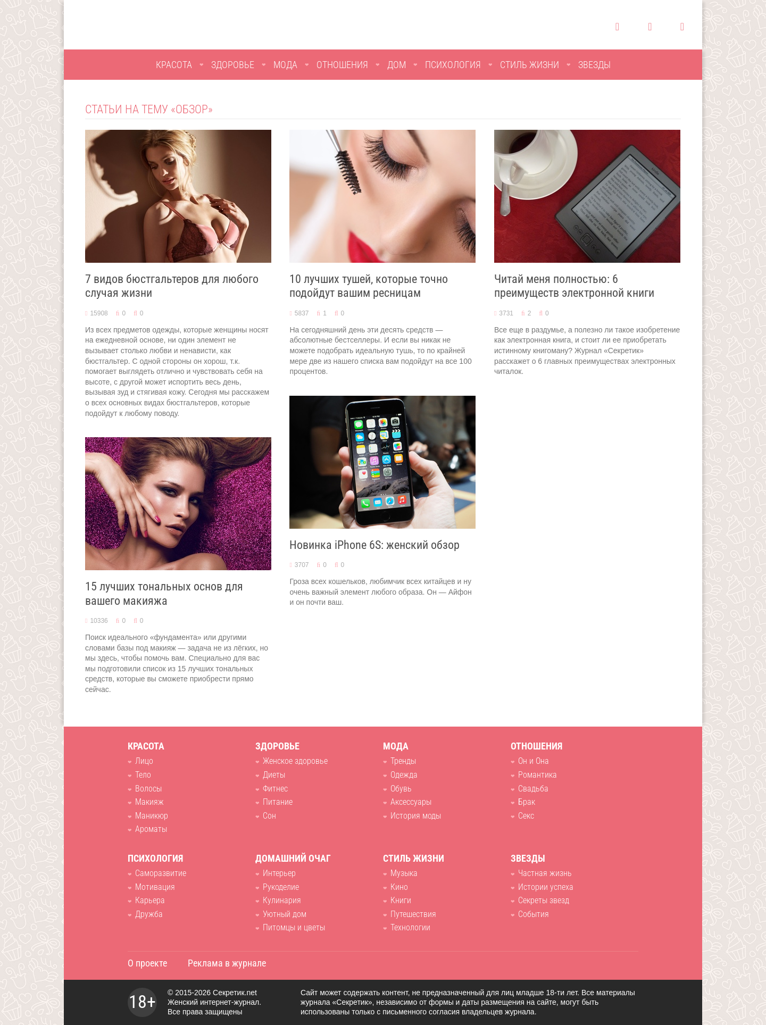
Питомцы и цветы (294, 927)
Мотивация (155, 887)
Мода (285, 64)
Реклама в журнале (227, 963)
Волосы (148, 789)
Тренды (403, 761)
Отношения (342, 64)
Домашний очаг (293, 858)
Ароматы (151, 829)
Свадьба (533, 789)
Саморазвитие (160, 873)
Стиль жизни (529, 64)
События (533, 914)
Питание (278, 802)
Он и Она (533, 761)
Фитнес (275, 789)
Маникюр (151, 816)
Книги (400, 900)
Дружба (149, 914)
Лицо (144, 761)
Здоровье (232, 64)
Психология (453, 64)
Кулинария (282, 900)
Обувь (401, 789)
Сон (269, 816)
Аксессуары (410, 802)
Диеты (274, 775)
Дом (396, 64)
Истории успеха (545, 887)
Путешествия (413, 914)
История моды (415, 816)
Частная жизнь (545, 873)
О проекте (147, 963)
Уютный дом (284, 914)
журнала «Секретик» (336, 1002)
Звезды (594, 64)
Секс (526, 816)
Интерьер (279, 873)
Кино (399, 887)
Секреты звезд (543, 900)
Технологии (410, 927)
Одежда (404, 775)
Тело (143, 775)
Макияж (149, 802)
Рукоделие (281, 887)
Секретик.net (235, 992)
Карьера (150, 900)
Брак (526, 802)
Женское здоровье (295, 761)
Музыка (404, 873)
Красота (174, 64)
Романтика (537, 775)
